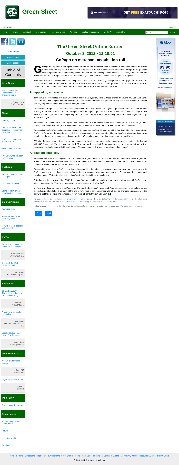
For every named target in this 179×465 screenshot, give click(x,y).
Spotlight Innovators (90, 32)
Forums (15, 32)
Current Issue (13, 51)
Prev (39, 213)
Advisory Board (162, 456)
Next (49, 213)
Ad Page (73, 32)
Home (4, 32)
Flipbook (40, 456)
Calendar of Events (110, 456)
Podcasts (96, 456)
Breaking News (73, 456)
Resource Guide (58, 32)
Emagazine (30, 456)
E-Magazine (41, 32)
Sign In (172, 27)
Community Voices (129, 456)
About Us (121, 32)
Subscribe (7, 27)
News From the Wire (56, 456)
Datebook (27, 32)
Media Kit (108, 32)
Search (172, 33)
